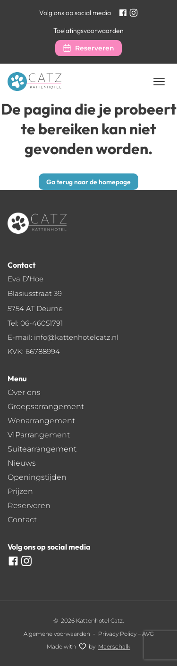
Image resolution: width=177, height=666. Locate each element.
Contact (22, 519)
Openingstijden (37, 477)
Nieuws (22, 463)
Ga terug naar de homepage (88, 182)
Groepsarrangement (46, 406)
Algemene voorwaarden (57, 633)
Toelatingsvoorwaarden (88, 30)
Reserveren (94, 48)
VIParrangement (39, 434)
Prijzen (20, 491)
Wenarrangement (41, 420)
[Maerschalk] (114, 646)
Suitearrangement (42, 448)
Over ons (24, 392)
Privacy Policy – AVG (126, 633)
